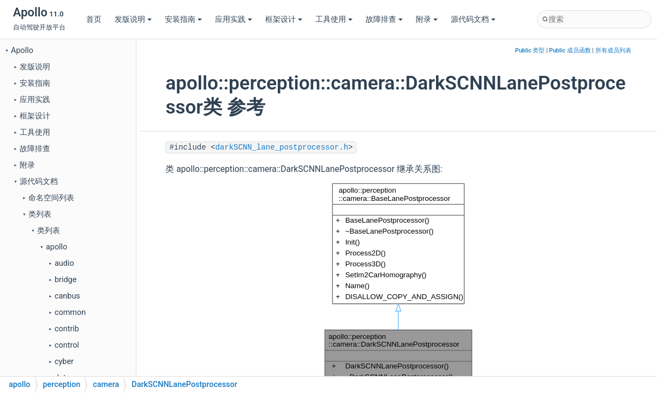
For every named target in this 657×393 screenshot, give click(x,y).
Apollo (22, 50)
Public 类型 (530, 50)
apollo (56, 247)
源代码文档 (473, 19)
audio (64, 263)
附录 (427, 19)
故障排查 (384, 19)
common (70, 312)
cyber (64, 361)
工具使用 (334, 19)
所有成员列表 (613, 50)
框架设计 (283, 19)
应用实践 (233, 19)
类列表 (39, 214)
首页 (93, 19)
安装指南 (183, 19)
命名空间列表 (51, 198)
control (67, 345)
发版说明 (133, 19)
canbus (67, 296)
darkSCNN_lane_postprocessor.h (281, 147)
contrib (67, 329)
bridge (65, 279)
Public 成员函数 (569, 50)
